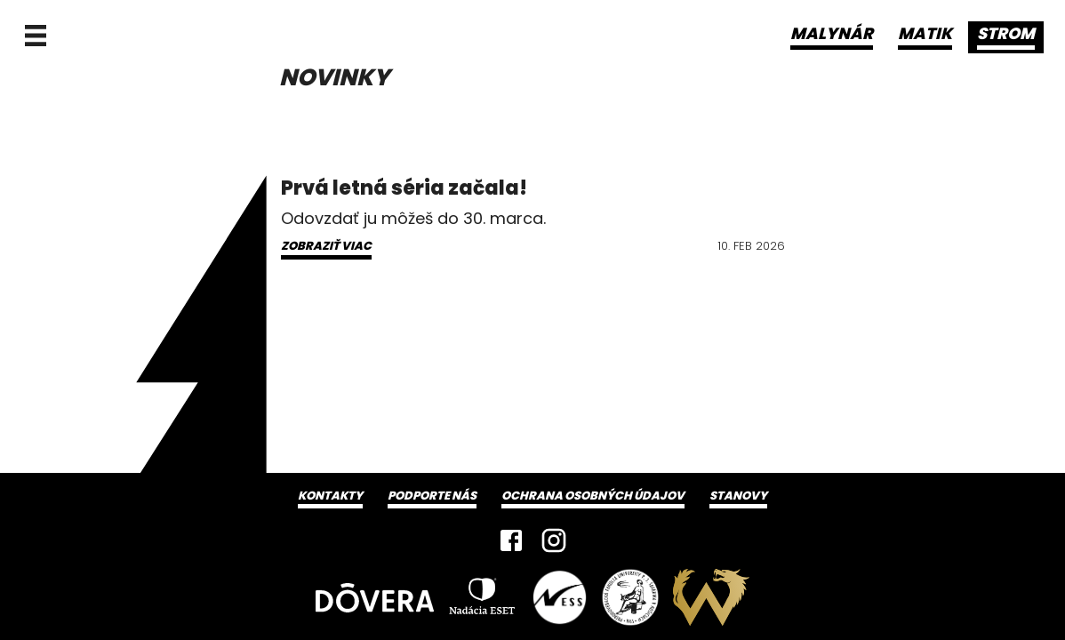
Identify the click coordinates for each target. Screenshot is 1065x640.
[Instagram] (554, 540)
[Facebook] (511, 540)
